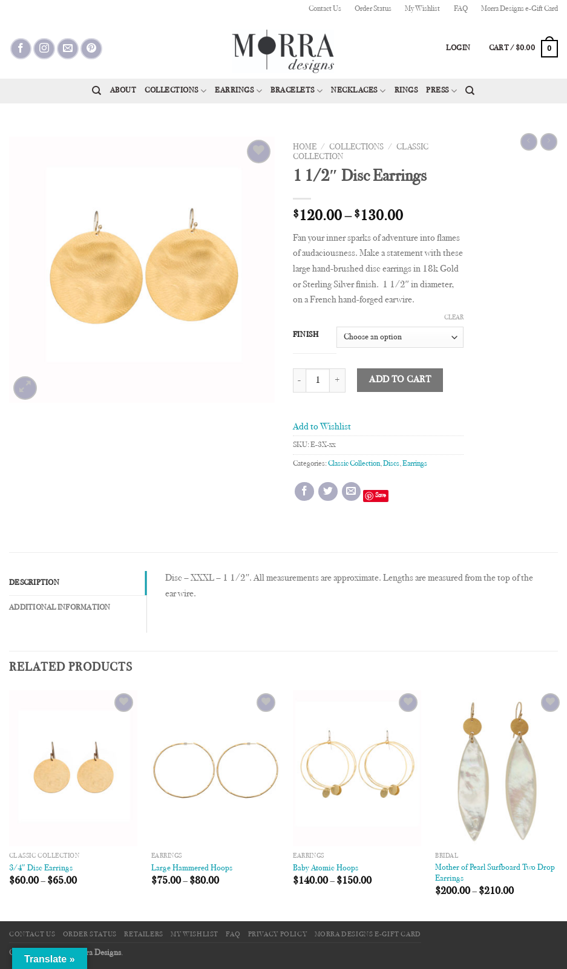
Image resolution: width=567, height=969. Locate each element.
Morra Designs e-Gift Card (519, 9)
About (123, 90)
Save (380, 495)
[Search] (96, 90)
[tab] (77, 583)
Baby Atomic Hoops (325, 868)
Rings (406, 90)
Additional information (60, 608)
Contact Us (325, 9)
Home (304, 147)
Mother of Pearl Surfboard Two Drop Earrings (495, 873)
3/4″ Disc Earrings (41, 868)
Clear (454, 318)
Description (34, 583)
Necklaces (358, 91)
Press (441, 91)
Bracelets (296, 91)
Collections (175, 91)
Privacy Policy (277, 934)
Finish (306, 335)
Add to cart (400, 380)
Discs (391, 464)
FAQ (461, 9)
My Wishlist (422, 9)
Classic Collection (354, 464)
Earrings (238, 91)
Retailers (143, 934)
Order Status (373, 9)
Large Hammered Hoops (191, 868)
